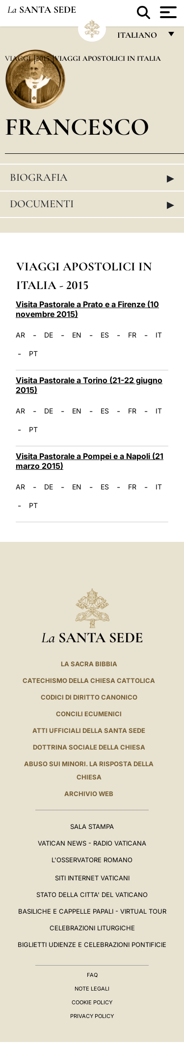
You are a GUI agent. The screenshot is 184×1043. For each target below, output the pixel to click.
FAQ (92, 974)
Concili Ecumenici (89, 714)
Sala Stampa (92, 826)
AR (20, 335)
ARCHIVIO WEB (88, 794)
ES (105, 335)
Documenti (92, 204)
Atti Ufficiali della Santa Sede (88, 730)
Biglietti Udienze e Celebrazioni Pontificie (92, 944)
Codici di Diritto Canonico (89, 697)
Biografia (92, 178)
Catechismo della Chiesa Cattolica (89, 680)
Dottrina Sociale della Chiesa (89, 747)
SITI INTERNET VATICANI (92, 878)
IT (159, 335)
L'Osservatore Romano (92, 860)
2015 (44, 58)
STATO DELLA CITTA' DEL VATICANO (92, 894)
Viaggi (19, 58)
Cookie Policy (92, 1002)
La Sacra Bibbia (89, 664)
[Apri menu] (167, 12)
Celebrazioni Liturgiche (92, 928)
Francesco (77, 127)
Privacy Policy (92, 1016)
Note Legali (92, 988)
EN (76, 335)
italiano (139, 37)
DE (48, 335)
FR (132, 335)
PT (33, 353)
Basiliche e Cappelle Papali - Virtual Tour (92, 911)
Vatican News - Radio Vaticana (92, 843)
